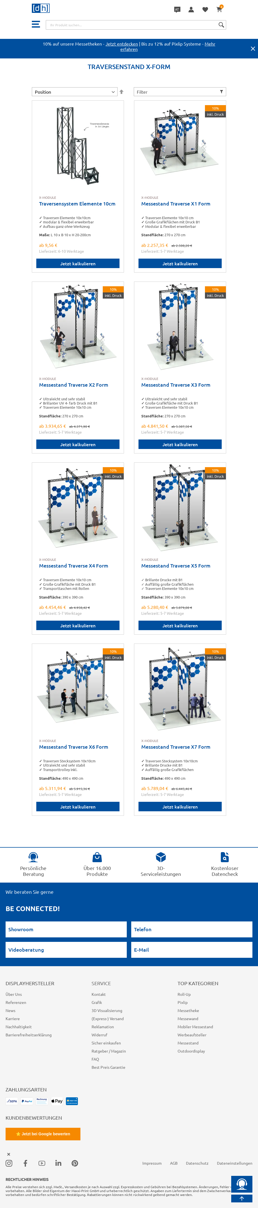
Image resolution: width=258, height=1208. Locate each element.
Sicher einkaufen (106, 1042)
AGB (174, 1163)
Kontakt (99, 994)
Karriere (13, 1018)
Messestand (188, 1042)
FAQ (95, 1059)
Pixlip (183, 1002)
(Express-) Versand (108, 1018)
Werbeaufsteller (192, 1034)
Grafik (97, 1002)
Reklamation (103, 1026)
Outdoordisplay (191, 1050)
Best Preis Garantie (108, 1067)
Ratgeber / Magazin (109, 1050)
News (10, 1010)
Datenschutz (197, 1163)
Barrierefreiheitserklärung (29, 1034)
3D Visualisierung (107, 1010)
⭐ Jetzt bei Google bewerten (43, 1134)
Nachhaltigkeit (19, 1026)
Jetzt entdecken (122, 43)
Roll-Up (184, 994)
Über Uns (14, 994)
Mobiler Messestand (195, 1026)
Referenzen (16, 1002)
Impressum (152, 1163)
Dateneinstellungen (234, 1163)
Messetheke (188, 1010)
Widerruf (99, 1034)
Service (101, 983)
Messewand (188, 1018)
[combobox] (136, 25)
